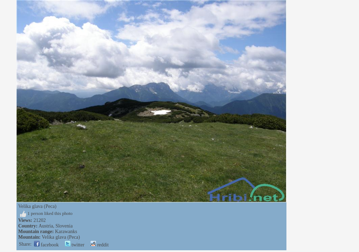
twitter (74, 244)
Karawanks (66, 231)
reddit (99, 244)
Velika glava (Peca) (61, 237)
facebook (46, 244)
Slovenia (64, 226)
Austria (46, 226)
